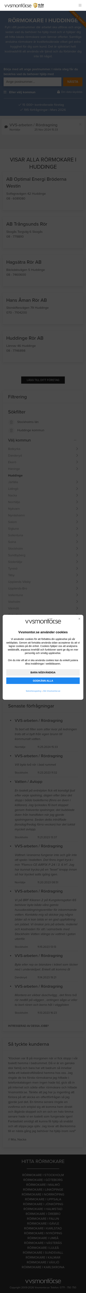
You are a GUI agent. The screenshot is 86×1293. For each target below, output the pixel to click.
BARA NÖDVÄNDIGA (43, 672)
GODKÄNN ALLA (43, 680)
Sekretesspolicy (33, 691)
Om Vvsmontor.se (51, 691)
